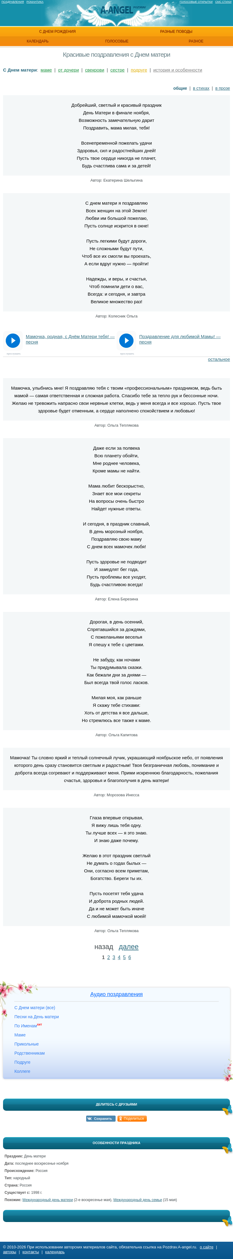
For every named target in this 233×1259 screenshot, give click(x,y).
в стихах (201, 88)
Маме (19, 1034)
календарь (38, 41)
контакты (30, 1252)
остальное (219, 359)
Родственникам (29, 1053)
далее (129, 947)
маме (46, 69)
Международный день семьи (137, 1200)
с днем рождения (57, 31)
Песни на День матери (36, 1016)
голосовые (117, 41)
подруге (139, 69)
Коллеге (22, 1071)
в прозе (222, 88)
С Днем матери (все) (34, 1007)
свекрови (94, 69)
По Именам (28, 1026)
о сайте (207, 1247)
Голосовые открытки (196, 1)
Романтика (34, 1)
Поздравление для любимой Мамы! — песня (180, 339)
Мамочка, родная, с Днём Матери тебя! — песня (70, 339)
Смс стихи (223, 1)
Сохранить (103, 1118)
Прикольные (26, 1044)
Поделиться (134, 1118)
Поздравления (13, 1)
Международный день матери (47, 1200)
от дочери (68, 69)
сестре (117, 69)
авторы (9, 1252)
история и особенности (177, 69)
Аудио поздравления (116, 994)
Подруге (22, 1062)
